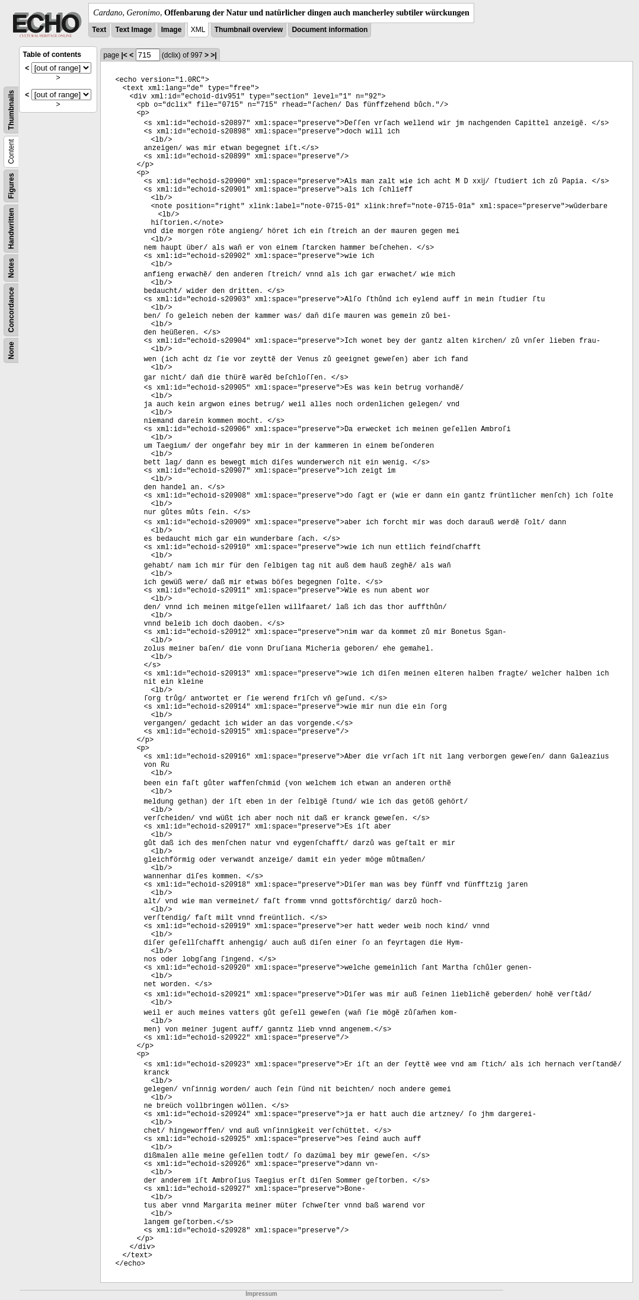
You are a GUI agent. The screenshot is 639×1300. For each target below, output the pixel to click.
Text (99, 30)
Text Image (133, 30)
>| (213, 55)
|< (124, 55)
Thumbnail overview (249, 30)
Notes (11, 268)
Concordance (11, 310)
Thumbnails (11, 110)
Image (171, 30)
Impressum (261, 1294)
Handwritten (11, 228)
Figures (11, 186)
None (11, 350)
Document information (330, 30)
